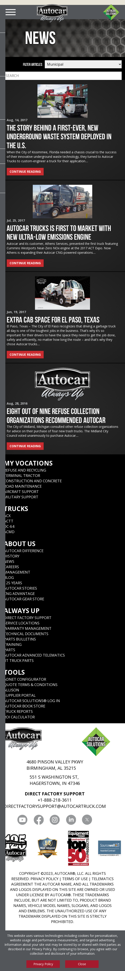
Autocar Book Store (24, 706)
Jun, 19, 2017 (16, 312)
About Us (19, 543)
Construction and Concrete (33, 480)
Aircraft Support (21, 491)
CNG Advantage (19, 593)
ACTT (8, 521)
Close (82, 964)
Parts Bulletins (20, 639)
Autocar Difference (23, 550)
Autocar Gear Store (24, 598)
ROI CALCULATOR (19, 716)
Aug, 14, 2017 (17, 120)
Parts (9, 649)
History (11, 556)
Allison (11, 689)
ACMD (9, 531)
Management (17, 572)
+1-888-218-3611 (55, 800)
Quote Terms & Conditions (30, 684)
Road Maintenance (23, 486)
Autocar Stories (20, 588)
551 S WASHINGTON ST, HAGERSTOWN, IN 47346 (55, 780)
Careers (11, 566)
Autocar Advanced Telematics (34, 655)
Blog (9, 577)
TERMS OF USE (75, 878)
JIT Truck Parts (19, 660)
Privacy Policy (41, 949)
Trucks (16, 508)
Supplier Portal (20, 695)
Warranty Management (27, 628)
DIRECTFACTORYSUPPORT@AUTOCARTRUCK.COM (55, 806)
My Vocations (28, 463)
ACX (7, 515)
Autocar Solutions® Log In (32, 700)
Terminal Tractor (22, 475)
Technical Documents (26, 633)
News (9, 561)
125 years (13, 582)
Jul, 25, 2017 (16, 220)
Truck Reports (18, 711)
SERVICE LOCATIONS (21, 623)
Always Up (21, 610)
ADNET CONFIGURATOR (25, 679)
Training (13, 644)
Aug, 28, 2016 (17, 403)
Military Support (21, 496)
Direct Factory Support (27, 617)
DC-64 (9, 526)
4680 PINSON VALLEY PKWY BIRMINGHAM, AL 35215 (55, 765)
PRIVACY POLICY (44, 878)
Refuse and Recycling (25, 470)
